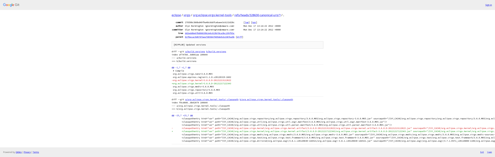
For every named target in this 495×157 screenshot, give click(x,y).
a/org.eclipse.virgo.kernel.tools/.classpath (212, 99)
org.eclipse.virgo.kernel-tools (212, 15)
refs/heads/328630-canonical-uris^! (257, 15)
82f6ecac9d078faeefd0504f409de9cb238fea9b (209, 37)
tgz (254, 22)
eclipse (176, 15)
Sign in (488, 4)
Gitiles (19, 152)
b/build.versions (216, 51)
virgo (187, 15)
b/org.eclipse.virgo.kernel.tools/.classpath (266, 99)
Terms (36, 152)
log (246, 22)
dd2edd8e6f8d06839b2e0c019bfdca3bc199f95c (209, 33)
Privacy (27, 152)
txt (482, 152)
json (489, 152)
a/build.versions (195, 51)
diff (239, 37)
